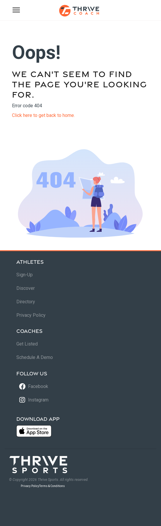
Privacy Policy (31, 315)
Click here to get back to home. (43, 115)
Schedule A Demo (34, 357)
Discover (25, 288)
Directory (25, 301)
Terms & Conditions (52, 486)
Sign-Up (24, 275)
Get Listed (27, 344)
